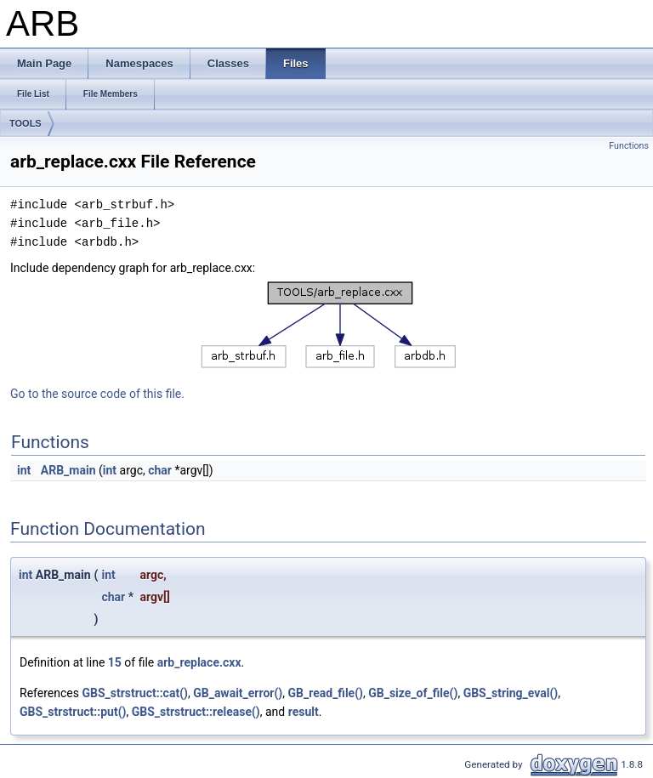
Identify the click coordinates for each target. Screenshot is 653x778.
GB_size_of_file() (412, 693)
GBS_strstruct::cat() (135, 693)
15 (115, 662)
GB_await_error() (237, 693)
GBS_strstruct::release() (196, 711)
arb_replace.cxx (199, 662)
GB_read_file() (325, 693)
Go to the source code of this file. (97, 393)
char (160, 470)
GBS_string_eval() (511, 693)
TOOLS (25, 123)
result (303, 711)
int (24, 470)
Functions (629, 145)
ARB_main (68, 470)
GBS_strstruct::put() (73, 711)
